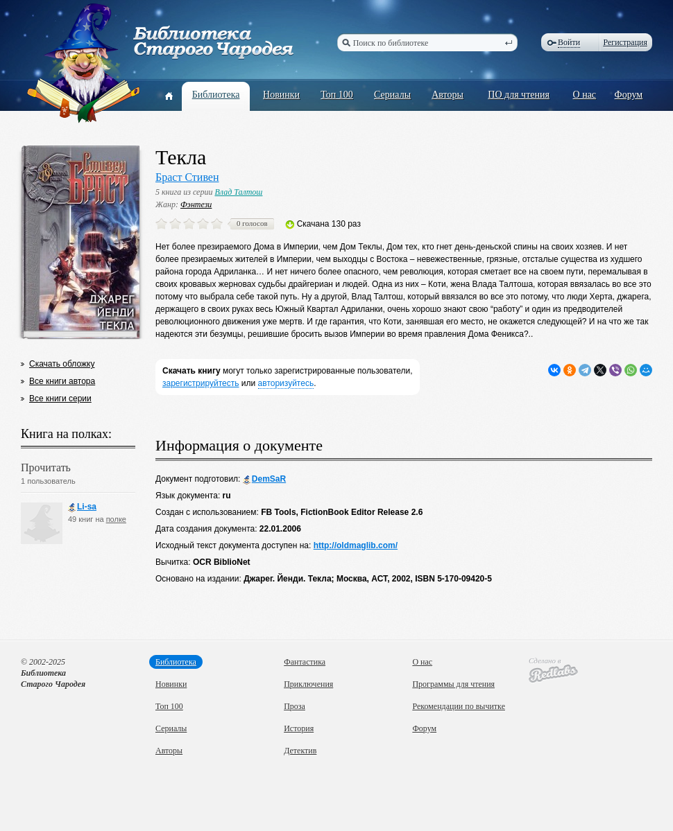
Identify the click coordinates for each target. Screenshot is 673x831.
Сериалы (392, 94)
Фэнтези (196, 204)
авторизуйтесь (286, 383)
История (299, 728)
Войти (569, 42)
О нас (585, 94)
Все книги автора (62, 381)
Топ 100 (337, 94)
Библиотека (216, 94)
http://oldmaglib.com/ (356, 545)
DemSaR (264, 479)
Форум (629, 94)
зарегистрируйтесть (200, 383)
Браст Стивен (187, 177)
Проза (294, 706)
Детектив (300, 750)
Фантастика (304, 662)
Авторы (447, 94)
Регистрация (625, 42)
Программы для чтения (453, 684)
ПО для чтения (519, 94)
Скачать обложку (61, 364)
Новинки (281, 94)
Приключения (308, 684)
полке (116, 519)
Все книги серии (60, 398)
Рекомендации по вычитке (458, 706)
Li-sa (82, 507)
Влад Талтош (238, 192)
